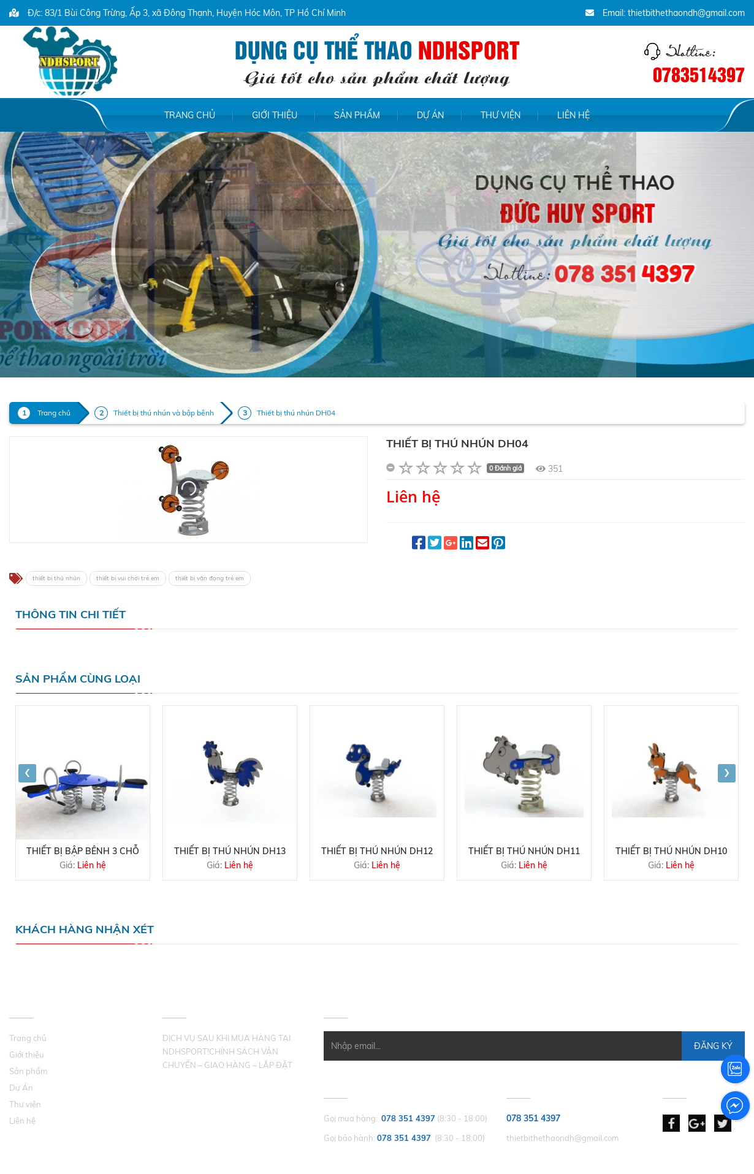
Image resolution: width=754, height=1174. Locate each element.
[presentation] (27, 773)
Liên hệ (573, 115)
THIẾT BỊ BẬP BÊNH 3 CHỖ (82, 851)
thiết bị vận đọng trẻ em (209, 578)
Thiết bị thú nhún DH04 (296, 412)
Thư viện (500, 115)
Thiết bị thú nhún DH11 (524, 851)
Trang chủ (189, 115)
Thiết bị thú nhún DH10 (671, 851)
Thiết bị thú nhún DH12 (377, 851)
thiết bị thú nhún (56, 578)
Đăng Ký (713, 1045)
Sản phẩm (357, 115)
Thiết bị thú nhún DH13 (230, 851)
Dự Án (430, 115)
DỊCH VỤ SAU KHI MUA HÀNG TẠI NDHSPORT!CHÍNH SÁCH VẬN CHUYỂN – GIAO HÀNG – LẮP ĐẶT (227, 1051)
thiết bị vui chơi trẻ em (127, 578)
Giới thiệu (274, 115)
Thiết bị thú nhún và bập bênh (163, 412)
